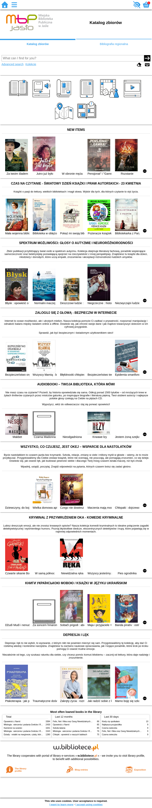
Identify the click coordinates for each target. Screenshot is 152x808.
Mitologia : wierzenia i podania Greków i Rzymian (25, 725)
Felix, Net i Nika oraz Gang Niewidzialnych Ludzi (74, 721)
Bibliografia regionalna (114, 44)
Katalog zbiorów (38, 44)
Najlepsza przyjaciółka (112, 725)
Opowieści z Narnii (12, 721)
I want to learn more (61, 804)
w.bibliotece (87, 755)
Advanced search (13, 64)
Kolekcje (30, 64)
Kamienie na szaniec (13, 728)
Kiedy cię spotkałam (111, 721)
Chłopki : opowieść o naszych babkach (70, 734)
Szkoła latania (59, 728)
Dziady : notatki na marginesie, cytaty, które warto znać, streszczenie (34, 734)
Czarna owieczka (109, 728)
